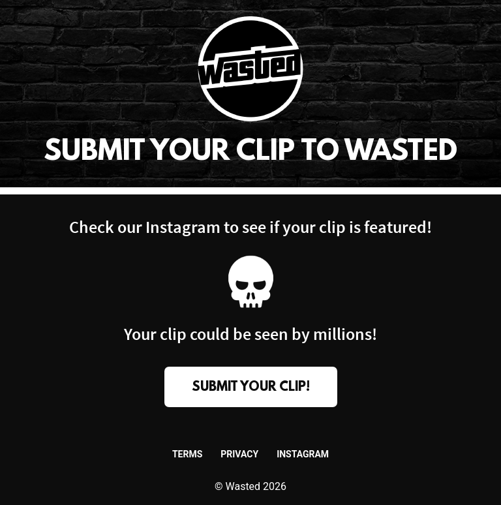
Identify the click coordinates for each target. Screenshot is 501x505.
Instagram (303, 454)
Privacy (239, 454)
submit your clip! (251, 387)
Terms (187, 454)
